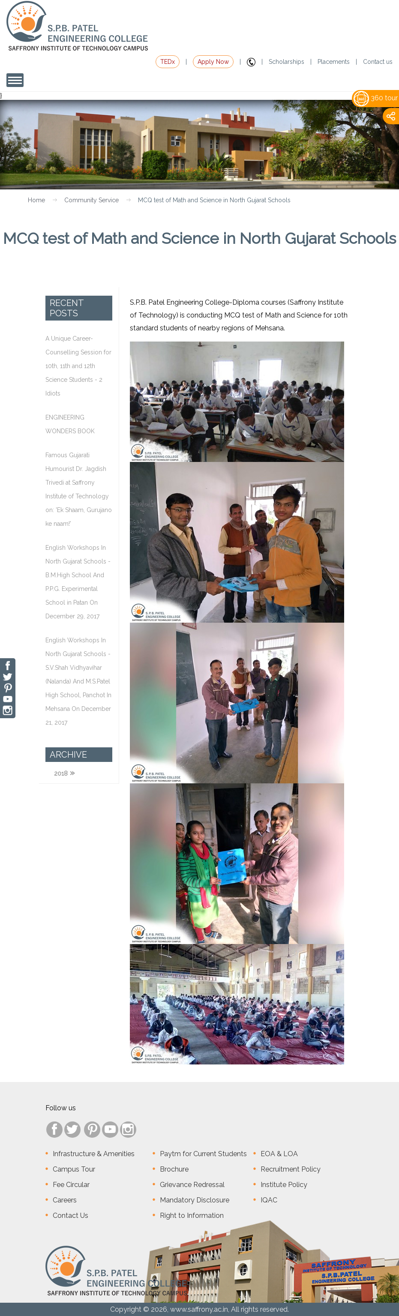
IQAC (269, 1200)
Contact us (378, 61)
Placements (334, 61)
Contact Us (70, 1215)
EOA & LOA (279, 1154)
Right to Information (192, 1215)
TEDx (167, 61)
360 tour (376, 98)
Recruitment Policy (291, 1169)
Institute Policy (284, 1185)
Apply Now (213, 61)
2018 (61, 773)
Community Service (91, 200)
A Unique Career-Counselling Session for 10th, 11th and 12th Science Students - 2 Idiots (78, 366)
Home (36, 200)
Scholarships (286, 61)
